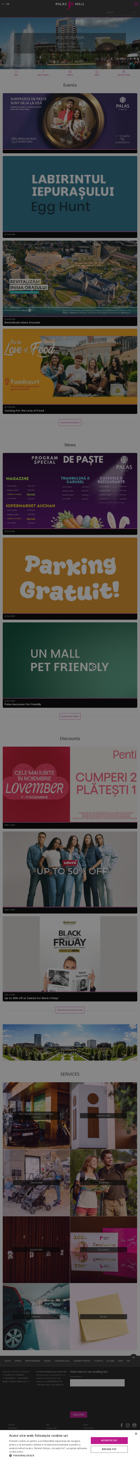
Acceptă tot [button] (109, 1440)
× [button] (136, 1434)
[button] (48, 1455)
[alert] (70, 730)
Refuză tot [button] (109, 1449)
